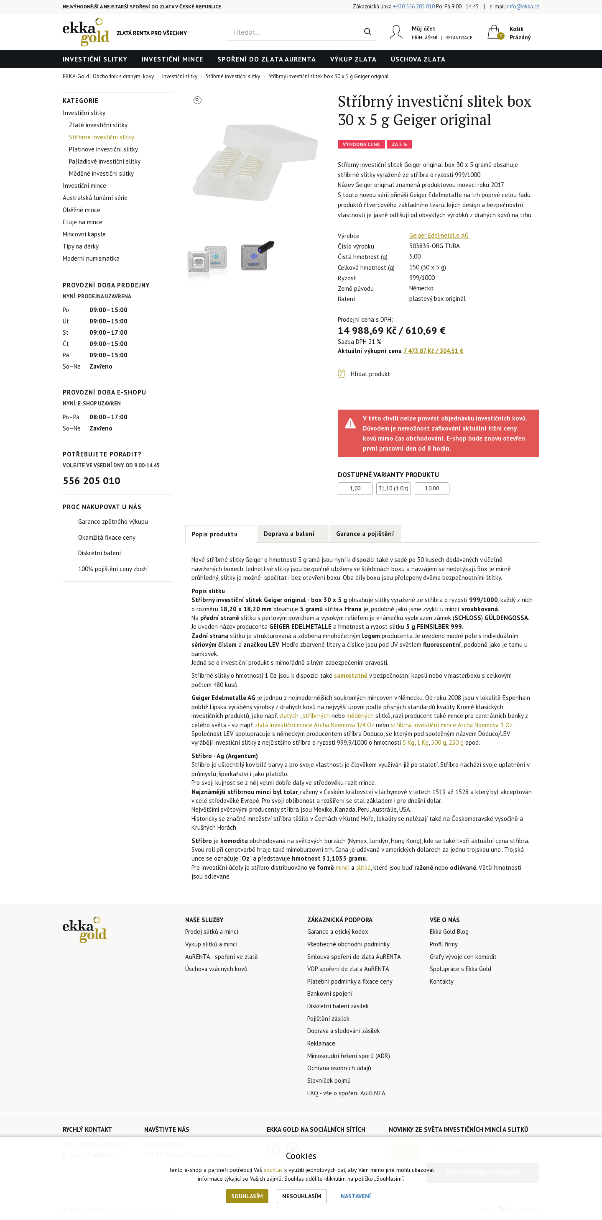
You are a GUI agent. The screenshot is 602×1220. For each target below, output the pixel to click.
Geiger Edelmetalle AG (440, 235)
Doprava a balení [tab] (289, 534)
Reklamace (322, 1045)
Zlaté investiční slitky (98, 125)
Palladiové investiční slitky (104, 161)
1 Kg (423, 743)
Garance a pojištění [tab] (365, 534)
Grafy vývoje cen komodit (463, 957)
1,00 (355, 488)
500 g (438, 743)
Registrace (458, 37)
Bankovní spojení (330, 995)
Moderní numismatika (91, 258)
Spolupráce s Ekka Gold (461, 970)
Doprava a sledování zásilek (345, 1032)
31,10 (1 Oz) (394, 488)
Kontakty (442, 982)
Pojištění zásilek (328, 1020)
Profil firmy (444, 944)
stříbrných (318, 716)
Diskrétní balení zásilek (338, 1007)
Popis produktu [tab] (215, 534)
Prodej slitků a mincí (212, 932)
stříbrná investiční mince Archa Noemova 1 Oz (454, 725)
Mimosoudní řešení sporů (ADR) (348, 1057)
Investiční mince (172, 59)
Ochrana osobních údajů (339, 1070)
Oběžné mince (81, 210)
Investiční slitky (95, 59)
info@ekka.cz (523, 6)
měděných (361, 716)
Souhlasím (247, 1196)
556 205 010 (91, 480)
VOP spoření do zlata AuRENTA (349, 970)
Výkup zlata (353, 59)
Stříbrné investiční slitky (101, 137)
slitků (363, 867)
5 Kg (408, 743)
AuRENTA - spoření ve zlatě (222, 957)
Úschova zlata (418, 59)
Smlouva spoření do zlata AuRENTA (355, 957)
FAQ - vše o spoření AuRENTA (346, 1095)
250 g (456, 743)
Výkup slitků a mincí (212, 944)
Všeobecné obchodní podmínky (348, 944)
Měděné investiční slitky (101, 173)
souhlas (273, 1170)
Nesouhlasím (301, 1196)
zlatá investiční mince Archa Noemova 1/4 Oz (315, 725)
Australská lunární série (95, 198)
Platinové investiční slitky (103, 149)
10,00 (432, 488)
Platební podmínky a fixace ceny (350, 982)
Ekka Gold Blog (450, 932)
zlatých (290, 716)
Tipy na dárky (81, 246)
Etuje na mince (82, 222)
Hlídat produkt (370, 374)
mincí (342, 867)
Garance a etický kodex (338, 932)
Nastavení (356, 1196)
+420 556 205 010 (414, 6)
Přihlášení (424, 37)
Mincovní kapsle (84, 234)
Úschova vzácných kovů (216, 970)
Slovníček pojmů (329, 1083)
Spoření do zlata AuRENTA (266, 59)
